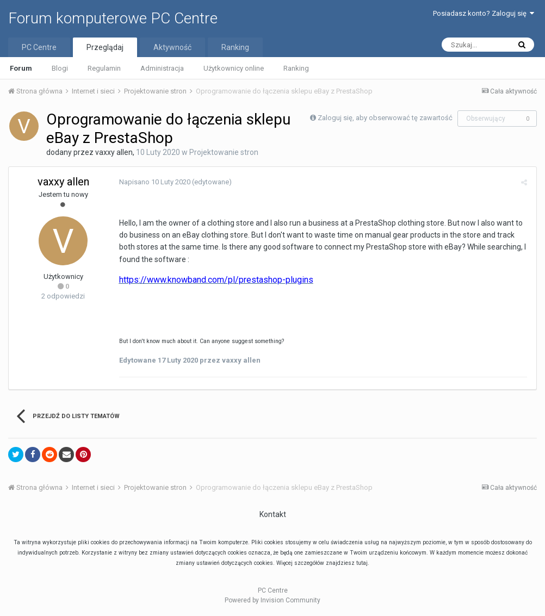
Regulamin (104, 68)
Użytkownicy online (233, 68)
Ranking (296, 68)
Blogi (60, 68)
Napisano (153, 182)
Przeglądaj (104, 47)
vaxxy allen (114, 152)
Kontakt (272, 514)
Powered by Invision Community (272, 600)
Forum (21, 68)
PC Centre (39, 47)
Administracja (162, 68)
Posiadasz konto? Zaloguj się (483, 13)
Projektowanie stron (223, 152)
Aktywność (172, 47)
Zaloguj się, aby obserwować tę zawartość (385, 118)
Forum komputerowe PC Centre (113, 18)
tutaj (362, 563)
